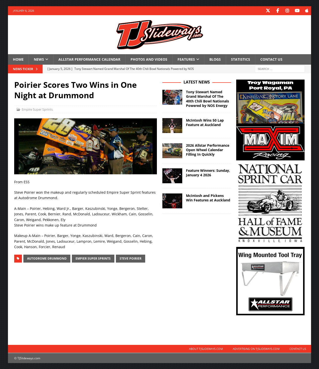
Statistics (240, 59)
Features (186, 59)
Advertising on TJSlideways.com (256, 348)
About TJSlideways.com (206, 348)
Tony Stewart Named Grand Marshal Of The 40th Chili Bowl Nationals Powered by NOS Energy (207, 98)
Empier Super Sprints (93, 258)
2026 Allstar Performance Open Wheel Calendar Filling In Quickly (207, 149)
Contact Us (271, 59)
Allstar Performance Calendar (89, 59)
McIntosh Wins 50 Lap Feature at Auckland (205, 122)
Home (18, 59)
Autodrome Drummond (47, 258)
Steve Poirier (130, 258)
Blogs (215, 59)
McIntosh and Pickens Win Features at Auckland (208, 197)
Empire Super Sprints (37, 109)
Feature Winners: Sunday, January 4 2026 (208, 172)
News (39, 59)
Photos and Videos (149, 59)
